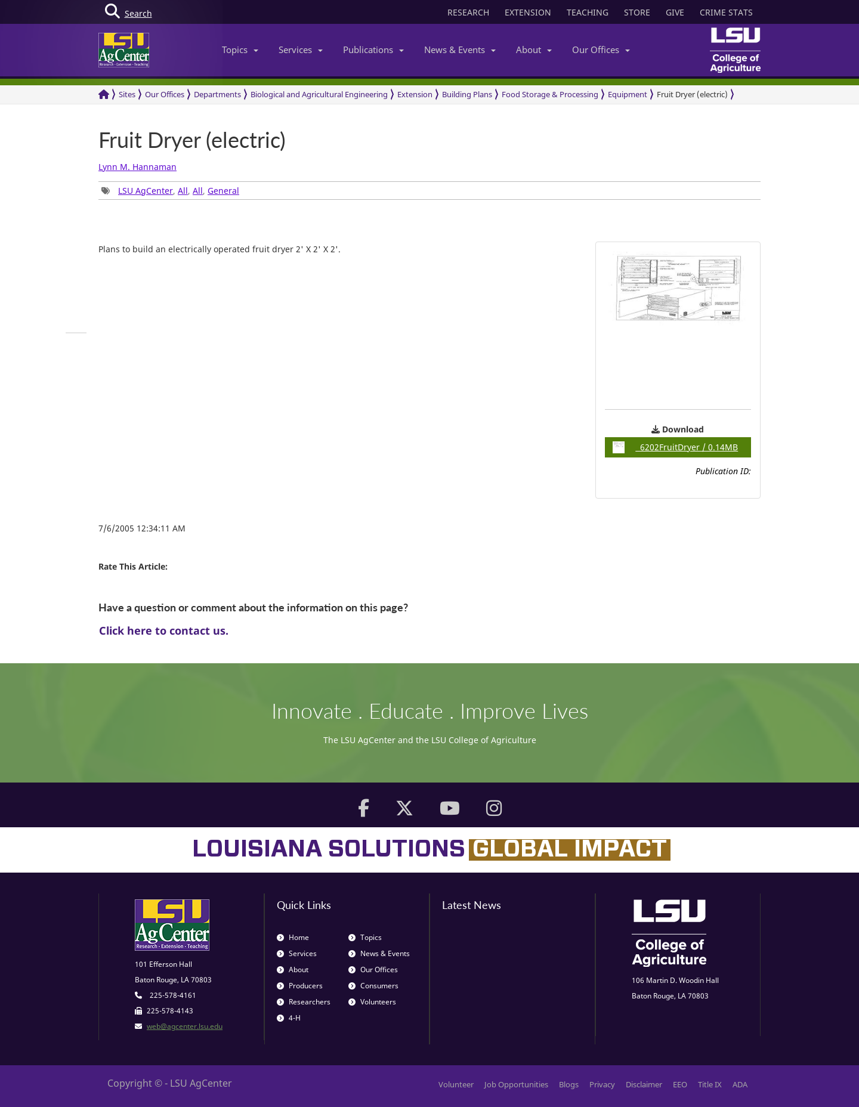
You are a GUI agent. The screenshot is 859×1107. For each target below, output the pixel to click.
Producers (300, 986)
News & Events (460, 49)
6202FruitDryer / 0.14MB (676, 447)
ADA (740, 1084)
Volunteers (372, 1002)
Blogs (569, 1084)
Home (293, 937)
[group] (76, 332)
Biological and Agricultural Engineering (319, 94)
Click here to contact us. (163, 630)
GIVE (675, 12)
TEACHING (587, 12)
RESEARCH (468, 12)
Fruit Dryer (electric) (692, 94)
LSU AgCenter (145, 190)
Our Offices (601, 49)
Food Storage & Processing (550, 94)
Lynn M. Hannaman (137, 166)
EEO (680, 1084)
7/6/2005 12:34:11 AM (142, 528)
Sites (127, 94)
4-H (289, 1018)
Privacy (602, 1084)
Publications (373, 49)
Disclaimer (644, 1084)
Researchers (303, 1002)
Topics (240, 49)
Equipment (627, 94)
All (183, 190)
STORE (637, 12)
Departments (217, 94)
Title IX (710, 1084)
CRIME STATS (726, 12)
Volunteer (456, 1084)
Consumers (373, 986)
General (223, 190)
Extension (414, 94)
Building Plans (467, 94)
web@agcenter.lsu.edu (185, 1026)
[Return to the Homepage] (103, 94)
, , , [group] (170, 190)
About (534, 49)
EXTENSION (528, 12)
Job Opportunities (516, 1084)
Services (301, 49)
